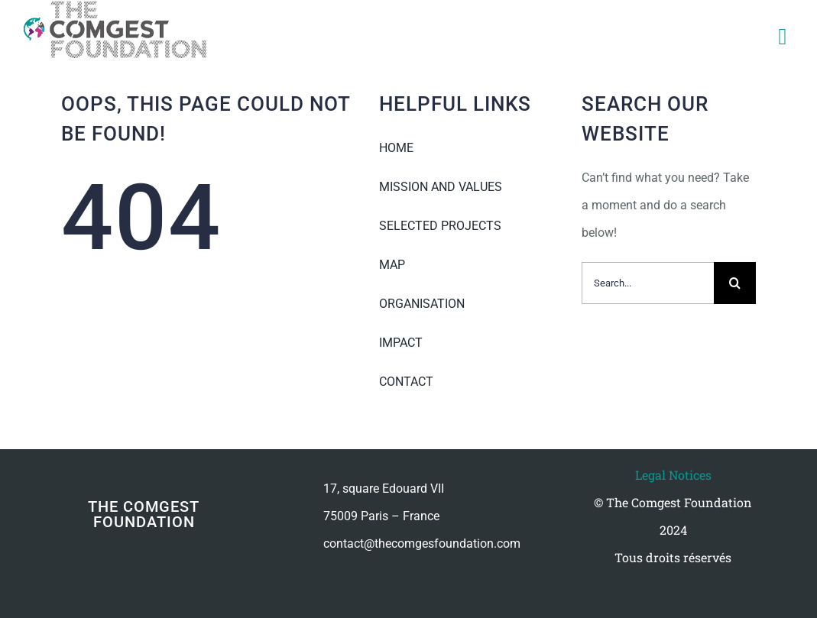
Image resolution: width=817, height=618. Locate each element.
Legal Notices (673, 475)
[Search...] (648, 283)
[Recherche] (735, 283)
